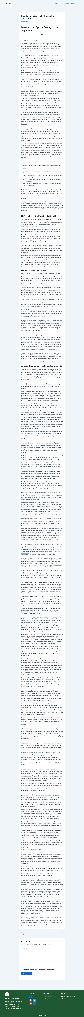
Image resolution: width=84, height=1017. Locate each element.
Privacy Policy (46, 998)
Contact (73, 3)
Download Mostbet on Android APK (31, 40)
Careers (67, 3)
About (61, 3)
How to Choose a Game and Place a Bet (32, 38)
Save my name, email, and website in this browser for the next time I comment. (39, 969)
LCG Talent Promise (47, 996)
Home (56, 3)
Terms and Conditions (48, 1000)
